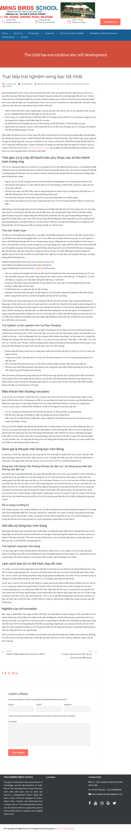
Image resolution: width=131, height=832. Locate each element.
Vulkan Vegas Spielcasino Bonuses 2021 (25, 654)
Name (11, 704)
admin (9, 86)
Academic (49, 33)
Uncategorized (26, 84)
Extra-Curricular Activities (72, 33)
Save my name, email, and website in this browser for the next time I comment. (43, 716)
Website (67, 704)
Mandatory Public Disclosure (103, 33)
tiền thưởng (84, 84)
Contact (24, 37)
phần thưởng (65, 84)
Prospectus (33, 33)
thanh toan (75, 84)
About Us (17, 33)
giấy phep (47, 84)
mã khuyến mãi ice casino (38, 147)
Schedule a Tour (110, 22)
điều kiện (40, 84)
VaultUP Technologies (65, 828)
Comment (12, 721)
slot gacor (39, 268)
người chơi (55, 84)
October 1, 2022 (10, 84)
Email (39, 704)
